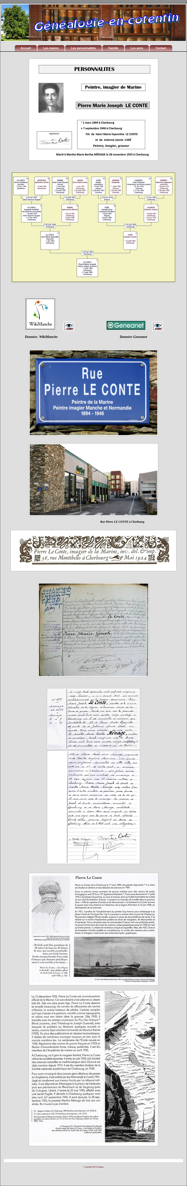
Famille (113, 48)
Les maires (51, 48)
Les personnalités (83, 48)
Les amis (137, 48)
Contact (160, 48)
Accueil (26, 48)
